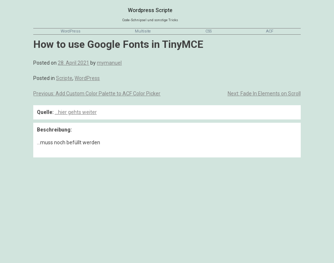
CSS (208, 31)
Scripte (64, 78)
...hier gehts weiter (76, 112)
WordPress (70, 31)
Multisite (143, 31)
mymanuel (109, 63)
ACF (269, 31)
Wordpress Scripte (150, 10)
